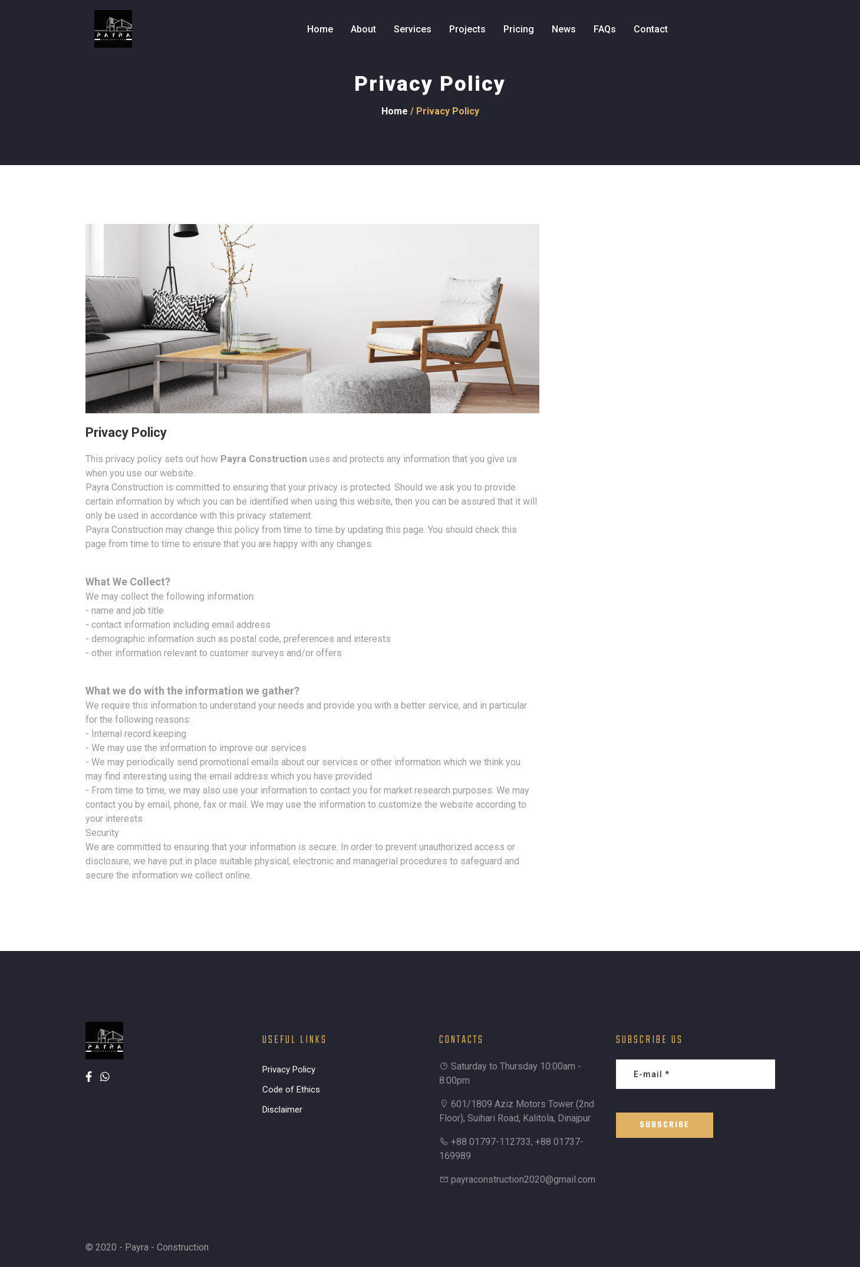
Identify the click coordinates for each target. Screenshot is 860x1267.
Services (412, 29)
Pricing (518, 29)
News (564, 29)
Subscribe (665, 1125)
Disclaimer (282, 1109)
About (363, 29)
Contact (651, 29)
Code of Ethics (291, 1089)
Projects (467, 29)
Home (320, 29)
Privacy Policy (288, 1069)
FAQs (605, 29)
